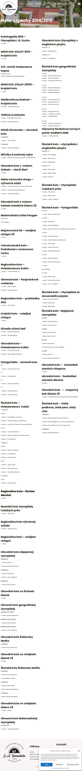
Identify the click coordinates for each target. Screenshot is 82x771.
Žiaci (30, 4)
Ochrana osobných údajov (38, 757)
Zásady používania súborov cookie (60, 768)
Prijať (46, 764)
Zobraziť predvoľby (73, 764)
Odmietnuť (59, 764)
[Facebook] (79, 4)
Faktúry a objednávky (36, 754)
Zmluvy (32, 752)
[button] (79, 751)
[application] (25, 4)
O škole (22, 4)
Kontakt (68, 4)
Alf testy (39, 4)
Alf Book (48, 4)
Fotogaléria (57, 4)
